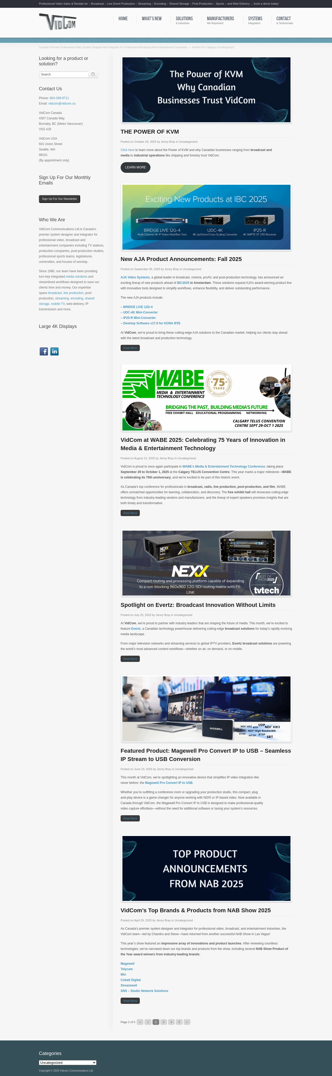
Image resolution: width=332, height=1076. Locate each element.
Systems (255, 19)
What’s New (152, 19)
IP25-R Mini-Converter (139, 318)
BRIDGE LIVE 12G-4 (138, 307)
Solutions (184, 19)
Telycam (127, 969)
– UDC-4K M (130, 312)
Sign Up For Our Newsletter (59, 198)
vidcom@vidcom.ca (62, 103)
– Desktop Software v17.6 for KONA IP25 (150, 323)
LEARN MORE (135, 167)
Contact (283, 19)
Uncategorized (188, 141)
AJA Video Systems (135, 277)
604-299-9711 (59, 98)
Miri (123, 974)
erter (154, 312)
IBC (179, 283)
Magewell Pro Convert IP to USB (168, 783)
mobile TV (58, 304)
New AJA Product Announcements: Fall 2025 (181, 259)
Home (123, 19)
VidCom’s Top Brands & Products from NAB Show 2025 (196, 910)
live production (74, 293)
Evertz (136, 628)
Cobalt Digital (131, 980)
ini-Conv (145, 312)
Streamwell (129, 985)
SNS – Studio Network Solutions (144, 991)
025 (186, 283)
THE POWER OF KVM (150, 131)
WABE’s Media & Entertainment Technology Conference (224, 466)
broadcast (55, 293)
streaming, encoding (69, 298)
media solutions (76, 276)
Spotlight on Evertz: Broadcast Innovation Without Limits (198, 605)
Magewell (127, 963)
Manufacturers (220, 19)
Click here (127, 150)
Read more (130, 347)
